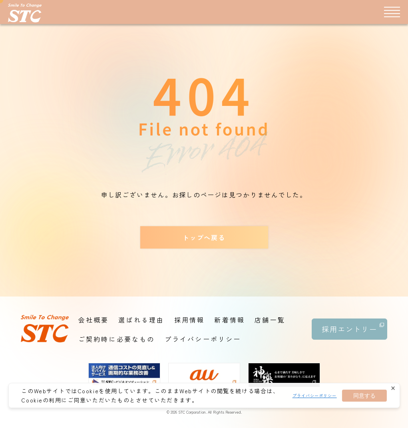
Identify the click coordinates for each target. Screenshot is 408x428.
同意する (364, 395)
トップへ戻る (204, 237)
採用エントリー (353, 326)
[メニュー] (392, 12)
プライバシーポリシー (315, 395)
